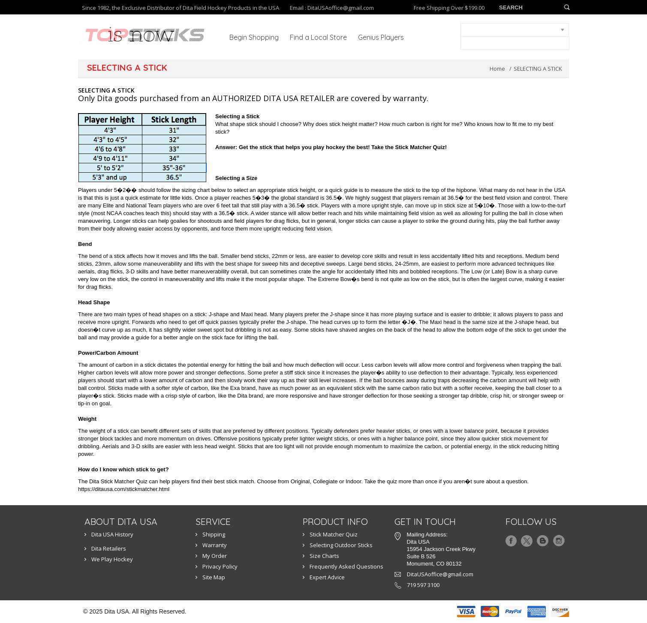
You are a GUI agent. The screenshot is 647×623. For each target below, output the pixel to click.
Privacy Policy (220, 566)
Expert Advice (327, 577)
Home (497, 68)
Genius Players (381, 37)
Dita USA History (112, 534)
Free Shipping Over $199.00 (449, 8)
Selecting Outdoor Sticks (341, 545)
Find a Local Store (318, 37)
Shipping (213, 534)
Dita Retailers (108, 548)
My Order (214, 556)
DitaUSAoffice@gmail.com (340, 8)
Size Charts (324, 556)
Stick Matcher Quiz (334, 534)
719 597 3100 (423, 585)
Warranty (214, 545)
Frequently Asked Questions (346, 566)
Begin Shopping (254, 37)
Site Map (213, 577)
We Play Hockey (112, 559)
